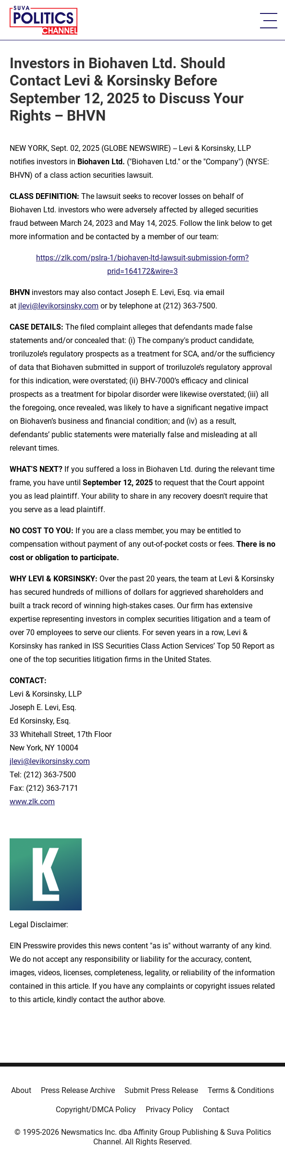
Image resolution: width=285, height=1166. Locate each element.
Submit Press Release (161, 1090)
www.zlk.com (32, 801)
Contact (216, 1109)
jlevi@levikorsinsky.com (58, 305)
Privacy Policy (169, 1109)
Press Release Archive (78, 1090)
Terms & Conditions (241, 1090)
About (21, 1090)
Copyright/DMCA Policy (96, 1109)
